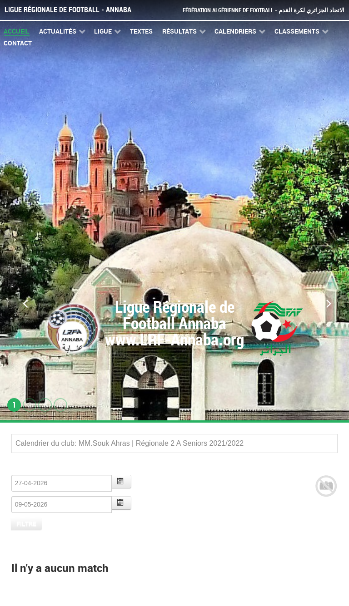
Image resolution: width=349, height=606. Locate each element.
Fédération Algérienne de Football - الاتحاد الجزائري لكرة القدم (263, 10)
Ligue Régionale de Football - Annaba (68, 9)
